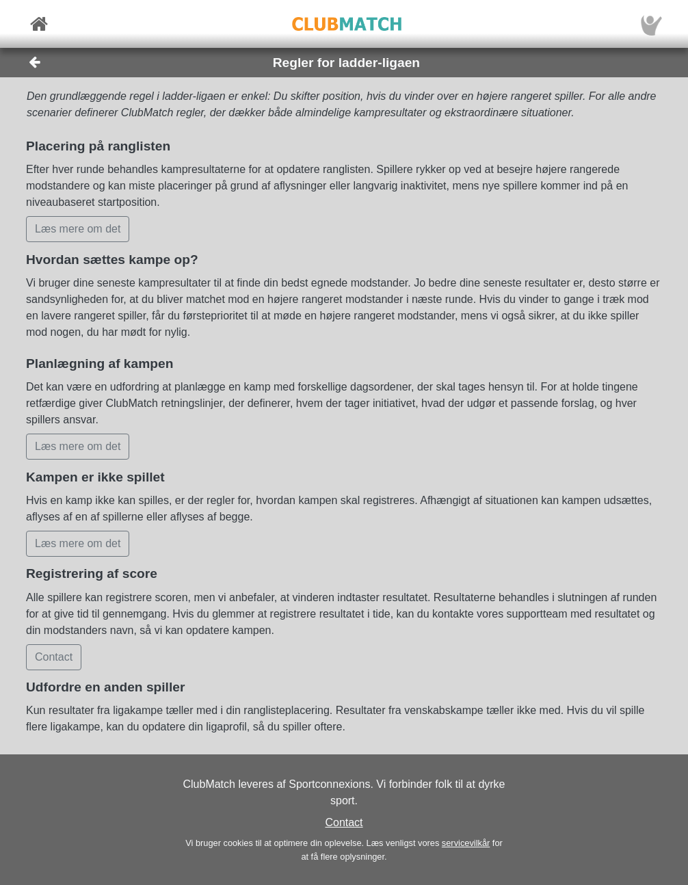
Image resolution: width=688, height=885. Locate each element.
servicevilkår (466, 843)
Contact (343, 822)
